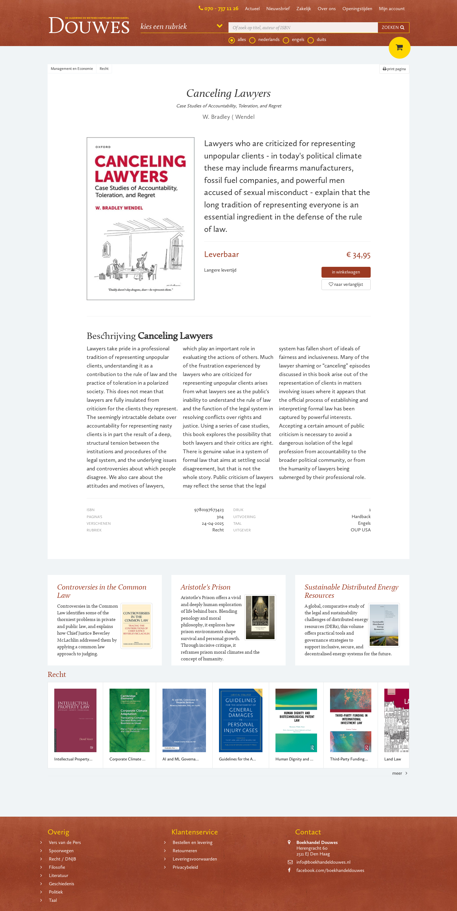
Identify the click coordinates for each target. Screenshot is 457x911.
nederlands (264, 40)
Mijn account (392, 8)
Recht (104, 68)
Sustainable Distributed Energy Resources (351, 591)
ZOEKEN (393, 27)
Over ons (327, 8)
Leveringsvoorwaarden (195, 859)
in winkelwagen (346, 272)
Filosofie (57, 867)
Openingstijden (357, 8)
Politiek (56, 892)
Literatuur (58, 875)
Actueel (252, 8)
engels (293, 40)
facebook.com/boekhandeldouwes (330, 870)
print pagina (394, 69)
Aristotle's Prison (206, 586)
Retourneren (185, 851)
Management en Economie (72, 68)
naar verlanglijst (346, 284)
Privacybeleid (185, 867)
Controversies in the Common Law (102, 591)
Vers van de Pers (65, 842)
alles (237, 40)
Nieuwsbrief (278, 8)
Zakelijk (303, 8)
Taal (53, 900)
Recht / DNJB (62, 859)
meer (400, 773)
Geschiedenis (61, 884)
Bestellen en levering (193, 842)
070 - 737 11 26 (221, 8)
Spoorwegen (61, 851)
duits (317, 40)
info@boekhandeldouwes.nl (323, 862)
